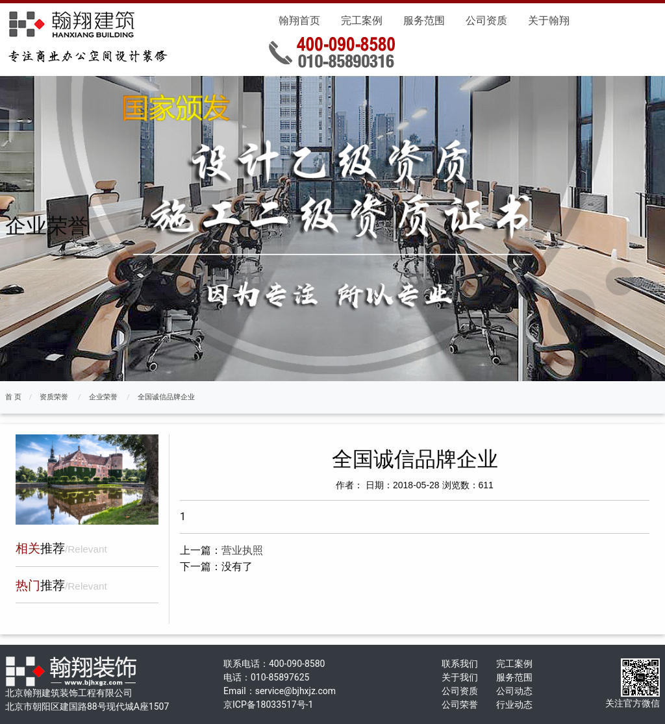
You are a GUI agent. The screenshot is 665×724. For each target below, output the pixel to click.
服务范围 (424, 20)
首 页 (13, 397)
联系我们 (460, 663)
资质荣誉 (54, 397)
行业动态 (514, 704)
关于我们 (460, 677)
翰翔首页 (299, 20)
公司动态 (514, 691)
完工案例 (362, 20)
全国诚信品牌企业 (166, 397)
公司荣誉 (460, 704)
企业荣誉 (103, 397)
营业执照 (242, 550)
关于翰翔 (549, 20)
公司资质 (486, 20)
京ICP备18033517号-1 (268, 704)
